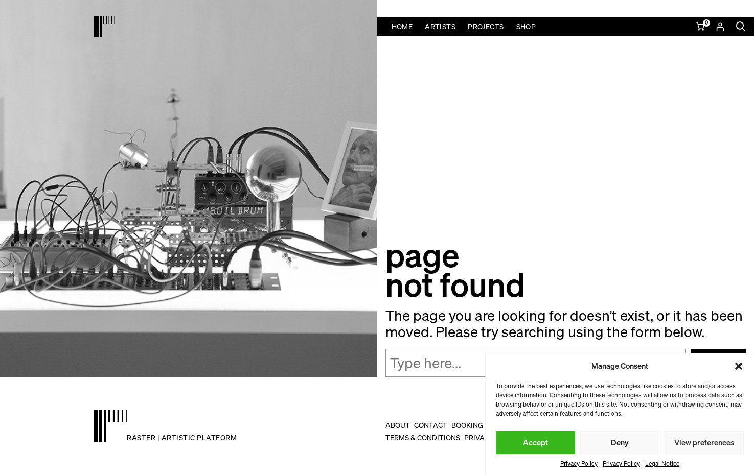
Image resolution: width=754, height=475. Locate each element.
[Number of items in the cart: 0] (701, 26)
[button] (739, 366)
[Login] (720, 26)
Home (402, 26)
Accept (535, 442)
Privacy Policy (579, 463)
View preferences (704, 442)
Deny (620, 442)
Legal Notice (662, 463)
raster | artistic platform (182, 437)
